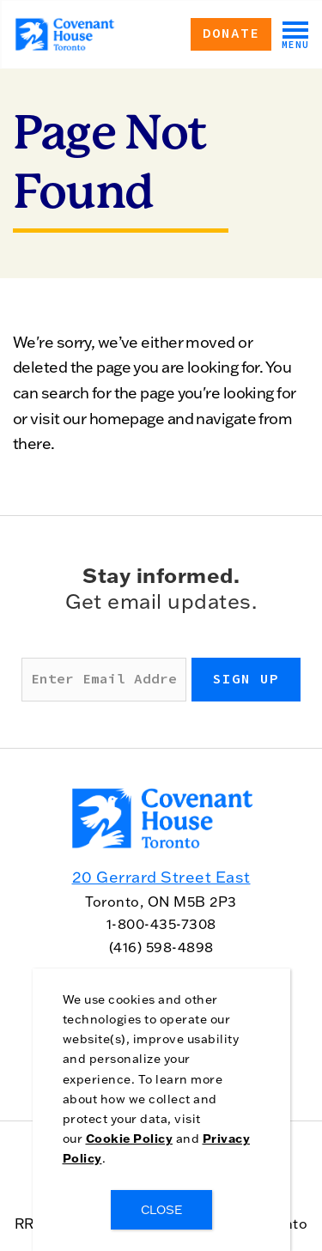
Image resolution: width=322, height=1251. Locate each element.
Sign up (246, 679)
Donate (231, 33)
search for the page (107, 393)
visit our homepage (97, 418)
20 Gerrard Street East (161, 877)
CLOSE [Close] (161, 1210)
